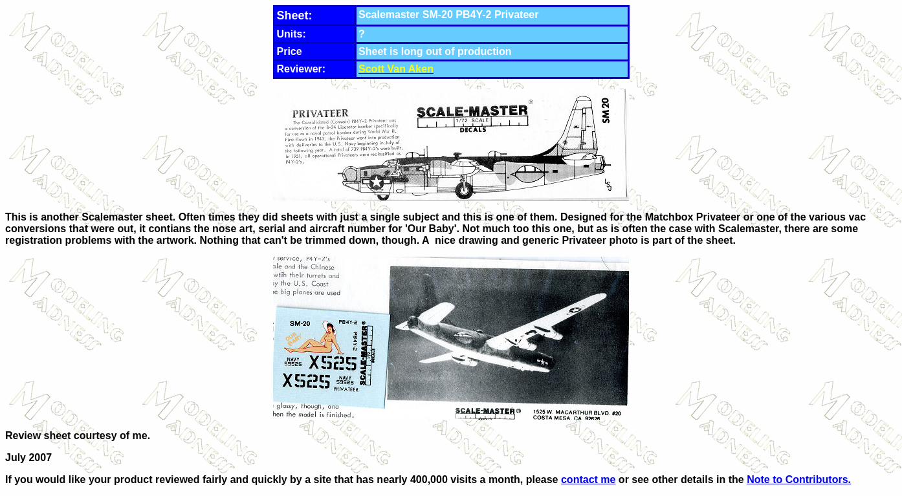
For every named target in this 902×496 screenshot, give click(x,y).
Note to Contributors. (799, 479)
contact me (588, 479)
